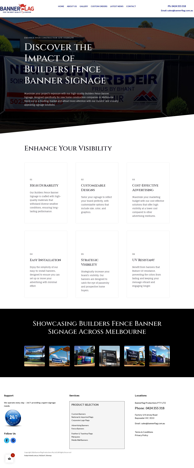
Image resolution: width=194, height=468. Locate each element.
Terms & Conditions (144, 432)
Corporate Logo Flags (81, 420)
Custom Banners (79, 414)
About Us (72, 6)
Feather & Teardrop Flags (82, 433)
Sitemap (49, 455)
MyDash (42, 455)
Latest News (116, 6)
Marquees (76, 437)
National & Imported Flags (82, 417)
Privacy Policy (141, 435)
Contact (131, 6)
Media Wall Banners (80, 440)
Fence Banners (78, 428)
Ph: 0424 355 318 (177, 6)
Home (61, 6)
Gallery (84, 6)
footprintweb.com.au (31, 455)
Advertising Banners (80, 425)
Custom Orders (99, 6)
